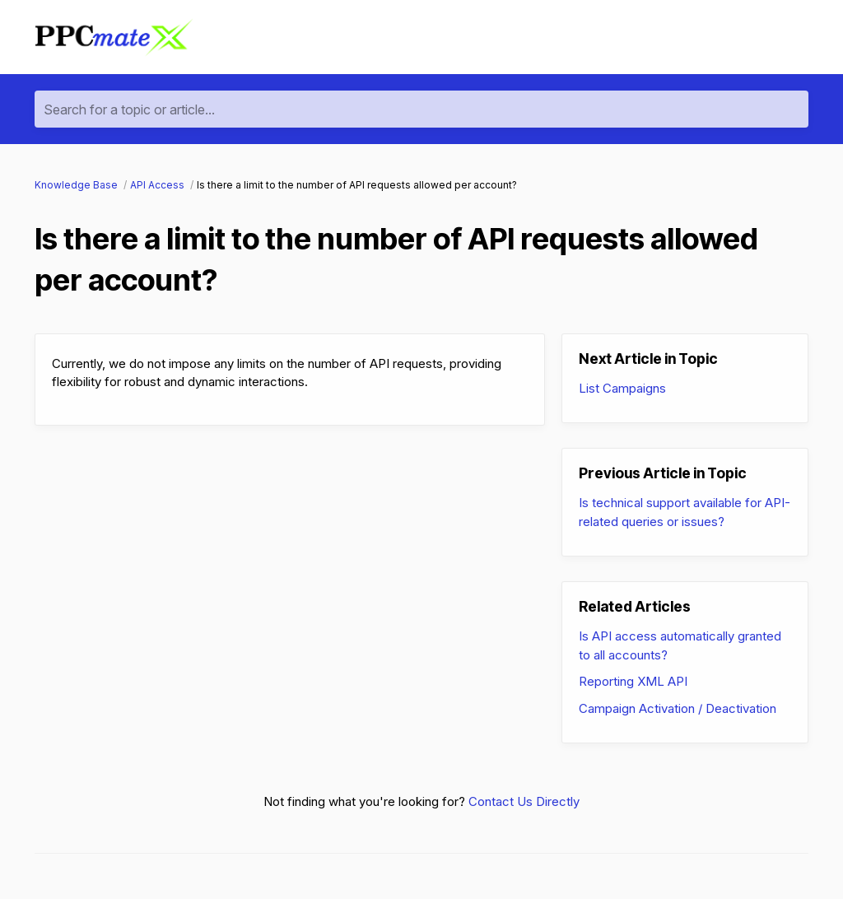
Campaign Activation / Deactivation (677, 708)
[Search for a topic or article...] (421, 109)
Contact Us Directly (524, 801)
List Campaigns (622, 388)
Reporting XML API (633, 681)
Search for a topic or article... (129, 109)
